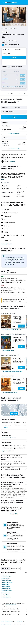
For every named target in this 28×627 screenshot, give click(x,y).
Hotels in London (6, 592)
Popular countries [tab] (15, 568)
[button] (2, 2)
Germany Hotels (8, 621)
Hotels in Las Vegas (6, 576)
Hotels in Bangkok (6, 597)
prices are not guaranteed (11, 604)
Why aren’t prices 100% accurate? (14, 614)
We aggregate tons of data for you (14, 612)
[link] (12, 329)
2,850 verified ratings (13, 44)
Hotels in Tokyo (5, 595)
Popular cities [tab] (5, 568)
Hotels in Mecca (5, 578)
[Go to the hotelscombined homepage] (11, 2)
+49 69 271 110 (6, 42)
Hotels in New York (6, 588)
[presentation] (17, 28)
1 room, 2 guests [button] (7, 53)
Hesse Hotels (19, 621)
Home (2, 621)
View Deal (21, 326)
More (2, 179)
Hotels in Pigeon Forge (7, 582)
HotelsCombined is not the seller (14, 609)
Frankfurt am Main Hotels (6, 624)
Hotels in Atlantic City (7, 590)
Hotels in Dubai (5, 584)
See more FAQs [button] (14, 513)
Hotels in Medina (6, 586)
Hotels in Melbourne (6, 580)
